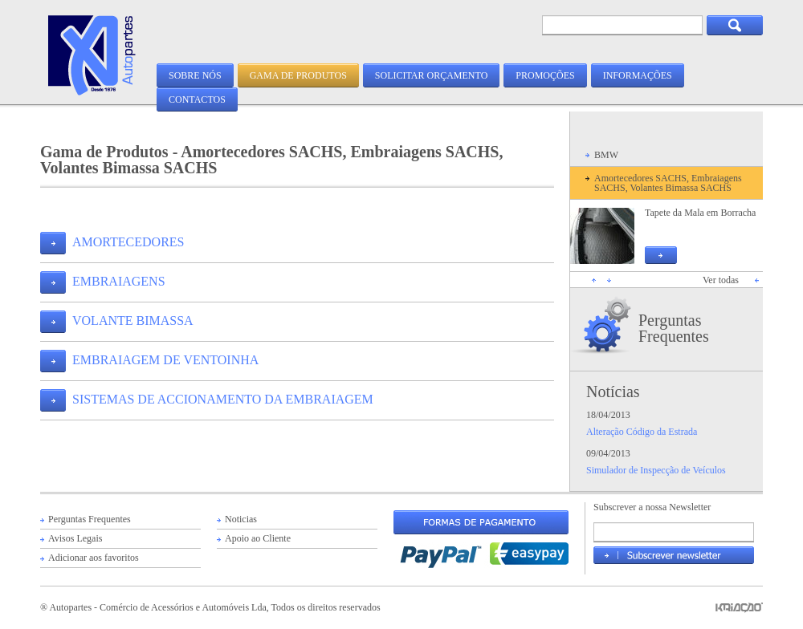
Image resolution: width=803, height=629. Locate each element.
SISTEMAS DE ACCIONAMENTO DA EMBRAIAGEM (222, 399)
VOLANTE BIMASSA (133, 320)
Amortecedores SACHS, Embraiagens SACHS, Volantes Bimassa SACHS (668, 182)
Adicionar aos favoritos (93, 557)
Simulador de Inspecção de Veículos (656, 470)
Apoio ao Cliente (258, 538)
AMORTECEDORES (128, 242)
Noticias (241, 519)
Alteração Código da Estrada (641, 431)
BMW (606, 154)
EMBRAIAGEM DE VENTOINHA (165, 360)
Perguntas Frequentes (673, 328)
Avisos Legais (75, 538)
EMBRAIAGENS (118, 281)
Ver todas (721, 280)
